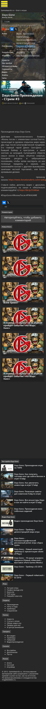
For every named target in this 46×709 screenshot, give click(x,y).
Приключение (29, 37)
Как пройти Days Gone (10, 482)
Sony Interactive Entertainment (28, 60)
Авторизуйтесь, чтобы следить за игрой (19, 28)
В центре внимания (15, 653)
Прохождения (13, 630)
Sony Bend (21, 57)
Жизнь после (8, 19)
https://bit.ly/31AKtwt (29, 203)
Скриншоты (8, 74)
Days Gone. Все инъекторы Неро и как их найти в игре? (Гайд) (30, 525)
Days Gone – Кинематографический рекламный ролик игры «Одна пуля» (29, 568)
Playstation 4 (22, 50)
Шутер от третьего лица (26, 47)
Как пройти (8, 68)
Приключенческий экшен (27, 43)
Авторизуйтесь (13, 233)
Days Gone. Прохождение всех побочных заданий (29, 535)
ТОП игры (11, 620)
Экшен (19, 37)
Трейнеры (11, 635)
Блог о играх (21, 11)
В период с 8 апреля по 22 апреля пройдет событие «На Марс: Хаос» (23, 346)
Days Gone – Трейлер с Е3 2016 (29, 595)
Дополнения (12, 679)
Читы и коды (12, 633)
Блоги (9, 689)
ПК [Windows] (22, 53)
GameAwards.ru (7, 11)
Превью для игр (14, 651)
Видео (5, 78)
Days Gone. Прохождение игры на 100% (29, 487)
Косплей (10, 691)
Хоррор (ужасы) (23, 40)
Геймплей (11, 666)
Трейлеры (11, 664)
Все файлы (11, 677)
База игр (11, 618)
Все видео (11, 662)
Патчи (10, 681)
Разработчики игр (15, 622)
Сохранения (12, 637)
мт (4, 269)
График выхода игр (15, 616)
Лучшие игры (13, 614)
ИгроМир (11, 693)
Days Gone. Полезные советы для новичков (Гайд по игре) (28, 516)
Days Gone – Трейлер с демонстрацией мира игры (27, 556)
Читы (5, 84)
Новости (6, 65)
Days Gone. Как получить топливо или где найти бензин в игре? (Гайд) (29, 498)
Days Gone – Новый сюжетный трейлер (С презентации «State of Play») (29, 578)
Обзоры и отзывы (10, 71)
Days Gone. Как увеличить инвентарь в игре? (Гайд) (27, 506)
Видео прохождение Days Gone (29, 546)
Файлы (6, 81)
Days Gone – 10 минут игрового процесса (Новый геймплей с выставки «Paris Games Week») (29, 588)
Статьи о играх (13, 647)
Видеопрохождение (15, 668)
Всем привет (10, 321)
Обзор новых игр (14, 649)
